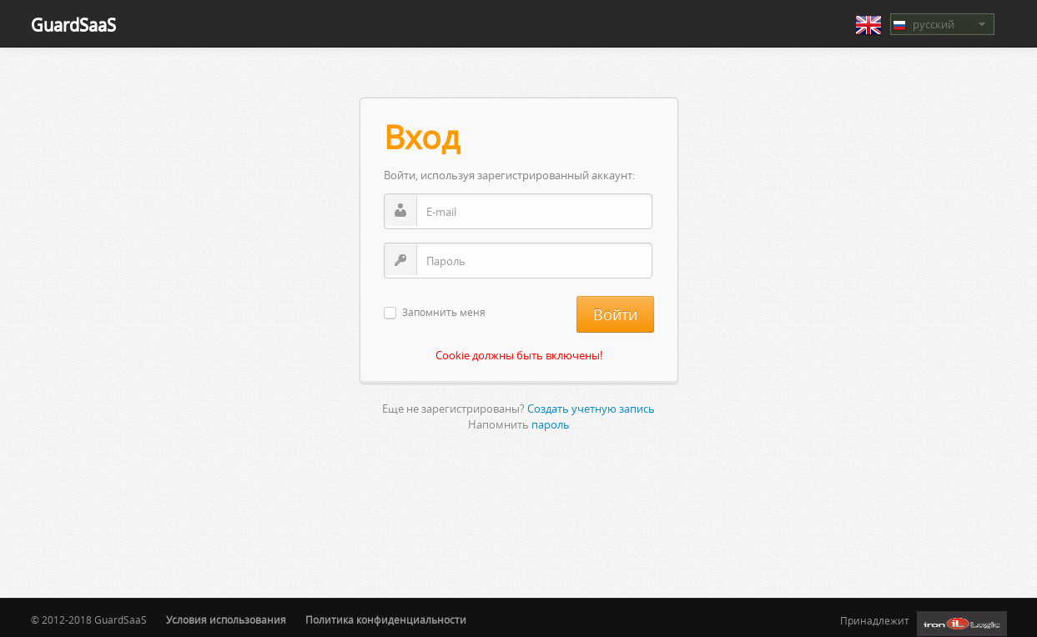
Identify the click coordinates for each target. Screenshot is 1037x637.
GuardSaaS (73, 24)
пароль (550, 424)
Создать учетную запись (591, 408)
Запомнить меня (444, 313)
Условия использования (226, 620)
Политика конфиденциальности (385, 620)
